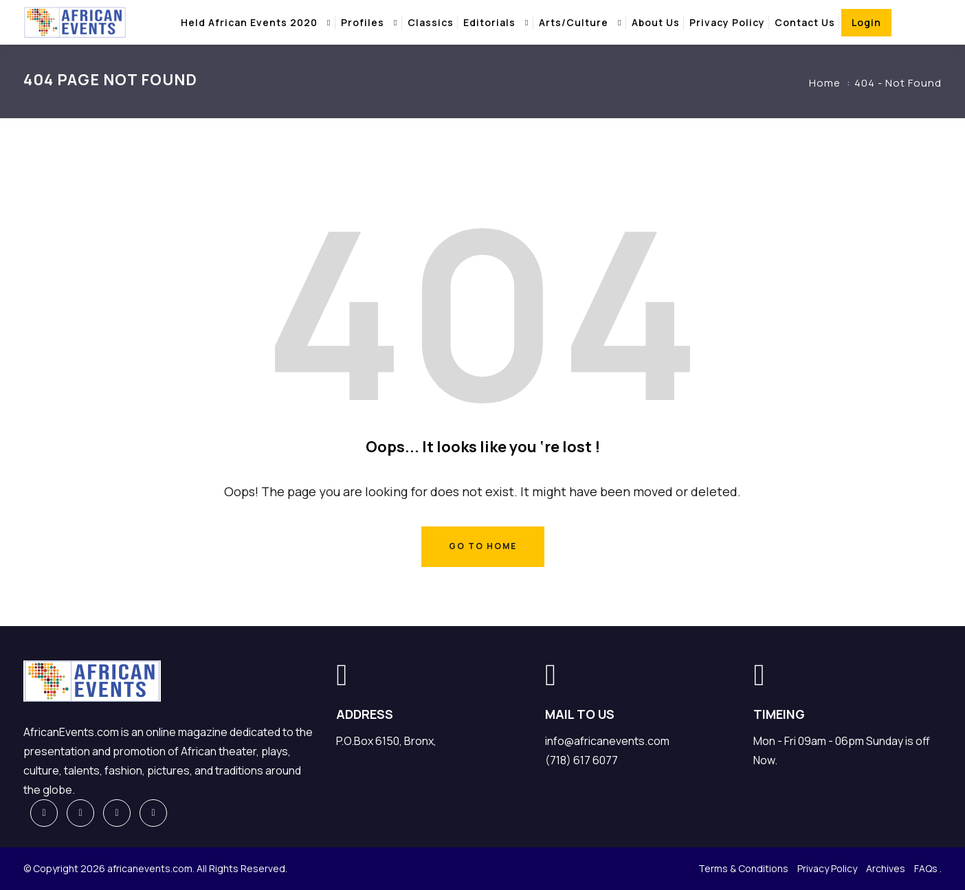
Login (866, 22)
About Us (656, 22)
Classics (431, 22)
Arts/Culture (573, 22)
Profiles (362, 22)
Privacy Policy (727, 22)
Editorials (489, 22)
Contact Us (805, 22)
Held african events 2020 (249, 22)
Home (825, 83)
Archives (885, 868)
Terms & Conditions (743, 868)
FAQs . (928, 868)
